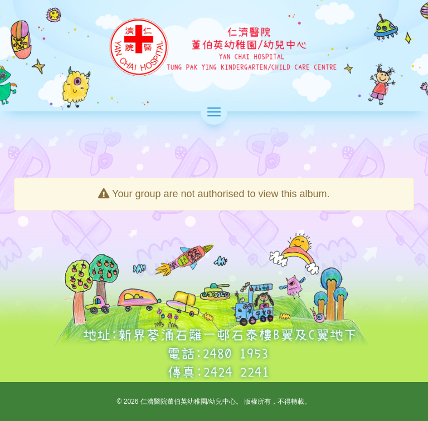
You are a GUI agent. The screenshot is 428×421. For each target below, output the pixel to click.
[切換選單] (214, 111)
